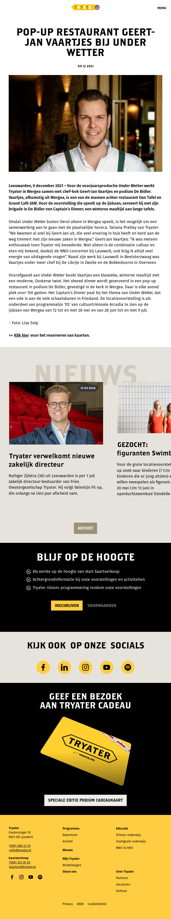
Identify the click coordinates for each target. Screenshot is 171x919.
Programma (71, 828)
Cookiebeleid (97, 904)
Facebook (12, 877)
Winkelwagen (72, 865)
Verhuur (121, 891)
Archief (85, 528)
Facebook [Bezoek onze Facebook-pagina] (43, 667)
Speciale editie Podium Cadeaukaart (85, 800)
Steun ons (70, 872)
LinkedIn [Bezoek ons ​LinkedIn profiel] (64, 667)
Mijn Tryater (71, 859)
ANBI (80, 904)
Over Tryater (125, 872)
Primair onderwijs (128, 835)
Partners (122, 878)
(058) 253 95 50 (19, 862)
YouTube (30, 877)
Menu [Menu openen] (161, 8)
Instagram (21, 877)
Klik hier (21, 335)
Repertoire (70, 835)
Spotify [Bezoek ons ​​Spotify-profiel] (127, 667)
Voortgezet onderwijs (131, 841)
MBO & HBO (124, 848)
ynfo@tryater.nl (20, 850)
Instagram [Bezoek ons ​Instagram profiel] (85, 667)
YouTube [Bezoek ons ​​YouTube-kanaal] (106, 667)
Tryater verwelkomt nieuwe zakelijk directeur (52, 460)
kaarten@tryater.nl (22, 867)
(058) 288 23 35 (20, 846)
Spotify (40, 877)
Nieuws (68, 850)
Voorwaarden (102, 605)
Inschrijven (67, 605)
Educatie (122, 828)
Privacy (68, 904)
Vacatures (123, 884)
